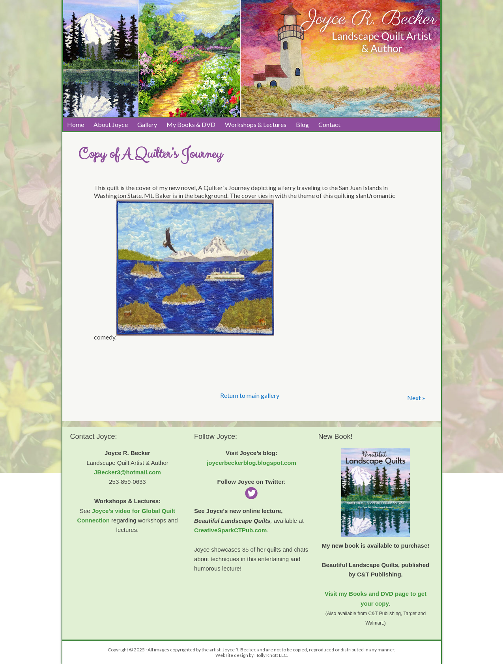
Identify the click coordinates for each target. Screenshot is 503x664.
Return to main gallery (249, 395)
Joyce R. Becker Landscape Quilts (141, 28)
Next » (416, 397)
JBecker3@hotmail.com (127, 472)
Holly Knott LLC (270, 655)
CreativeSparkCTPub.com (230, 530)
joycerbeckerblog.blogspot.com (251, 462)
